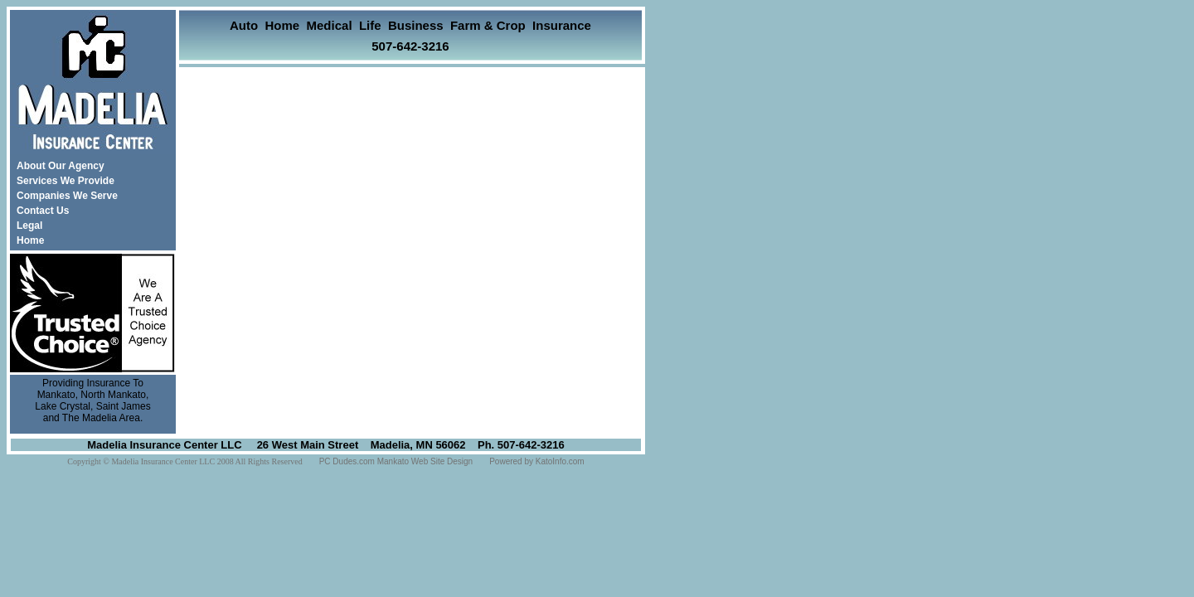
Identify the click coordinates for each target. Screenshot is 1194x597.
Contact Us (43, 210)
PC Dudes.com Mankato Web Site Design (396, 461)
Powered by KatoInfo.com (537, 461)
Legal (29, 225)
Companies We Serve (67, 195)
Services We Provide (65, 181)
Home (30, 240)
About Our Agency (60, 166)
